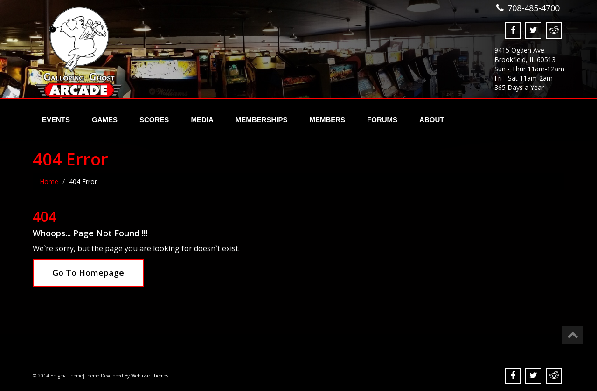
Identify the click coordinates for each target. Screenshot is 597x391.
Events (56, 119)
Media (202, 119)
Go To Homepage (88, 272)
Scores (154, 119)
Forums (382, 119)
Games (105, 119)
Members (327, 119)
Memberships (262, 119)
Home (49, 181)
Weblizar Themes (149, 375)
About (431, 119)
